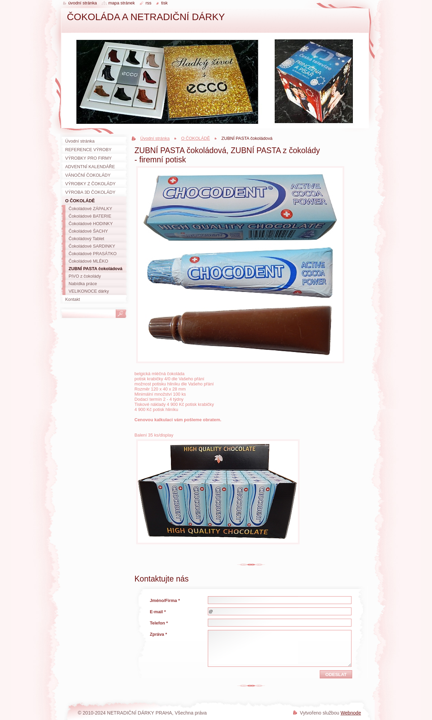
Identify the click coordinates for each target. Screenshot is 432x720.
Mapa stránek (122, 2)
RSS (149, 2)
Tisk (164, 2)
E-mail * (158, 611)
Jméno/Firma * (165, 600)
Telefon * (159, 623)
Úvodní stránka (155, 138)
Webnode (351, 713)
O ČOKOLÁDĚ (195, 138)
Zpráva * (158, 634)
